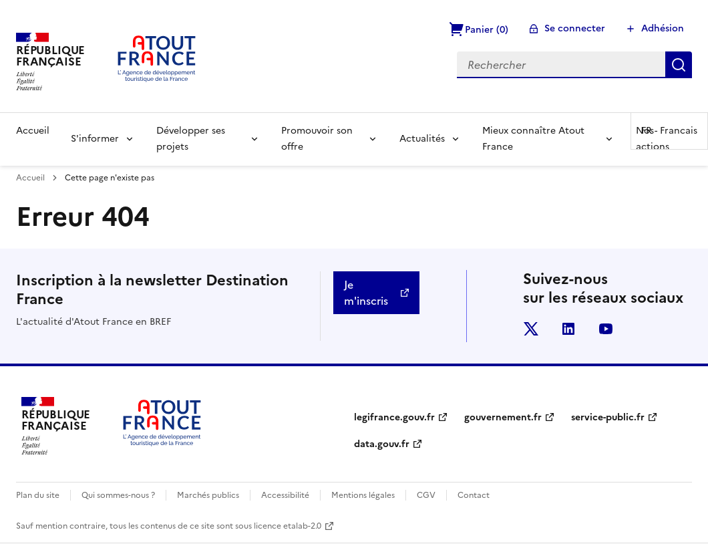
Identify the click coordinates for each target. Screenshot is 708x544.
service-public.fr (608, 417)
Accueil (32, 131)
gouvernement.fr (503, 417)
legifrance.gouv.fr (394, 417)
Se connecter (574, 28)
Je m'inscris (366, 293)
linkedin (568, 328)
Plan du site (37, 495)
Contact (474, 495)
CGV (426, 495)
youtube (605, 328)
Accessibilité (285, 495)
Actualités (422, 139)
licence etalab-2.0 (287, 526)
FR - (669, 131)
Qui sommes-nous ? (118, 495)
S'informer (95, 139)
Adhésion (662, 28)
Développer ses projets (190, 139)
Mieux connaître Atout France (533, 139)
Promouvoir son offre (317, 139)
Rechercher (678, 64)
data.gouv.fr (381, 444)
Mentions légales (363, 495)
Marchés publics (208, 495)
